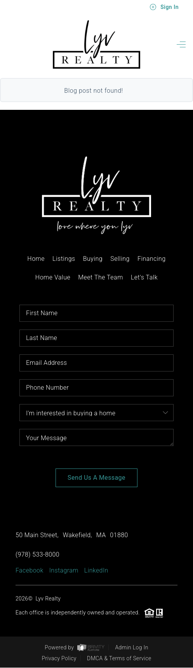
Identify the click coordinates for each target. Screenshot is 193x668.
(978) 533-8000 (37, 554)
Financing (151, 258)
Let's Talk (144, 277)
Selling (120, 258)
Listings (63, 258)
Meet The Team (100, 277)
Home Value (52, 277)
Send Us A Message (96, 477)
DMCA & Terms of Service (119, 658)
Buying (93, 258)
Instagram (63, 570)
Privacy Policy (59, 658)
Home (36, 258)
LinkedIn (96, 570)
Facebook (29, 570)
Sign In (164, 6)
